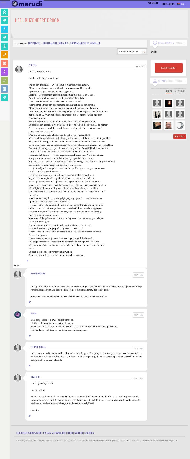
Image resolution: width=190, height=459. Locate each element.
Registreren (168, 4)
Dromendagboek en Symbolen (85, 43)
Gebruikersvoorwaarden (29, 433)
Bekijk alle (179, 136)
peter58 (33, 65)
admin (33, 313)
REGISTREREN (168, 68)
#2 (30, 302)
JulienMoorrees (38, 346)
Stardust (36, 376)
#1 (27, 260)
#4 (30, 365)
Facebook (89, 433)
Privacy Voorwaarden (54, 433)
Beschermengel (38, 273)
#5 (30, 415)
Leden (70, 433)
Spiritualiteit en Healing (55, 43)
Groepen (78, 433)
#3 (30, 335)
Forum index (34, 43)
